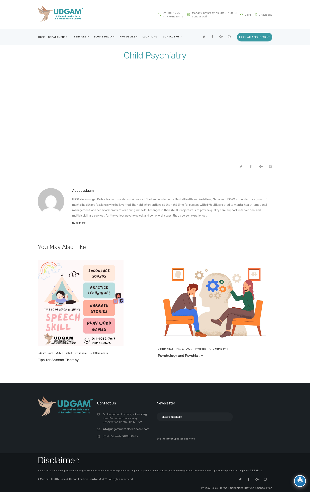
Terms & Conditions (235, 488)
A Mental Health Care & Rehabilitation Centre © (68, 480)
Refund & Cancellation (260, 488)
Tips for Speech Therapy (58, 361)
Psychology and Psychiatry (180, 357)
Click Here (255, 472)
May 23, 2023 (184, 349)
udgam (82, 353)
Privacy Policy (215, 488)
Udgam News (45, 353)
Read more (79, 223)
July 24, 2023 (64, 353)
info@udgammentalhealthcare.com (126, 431)
